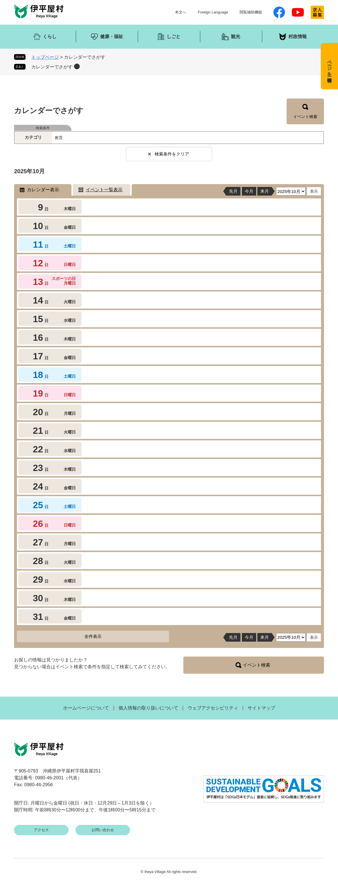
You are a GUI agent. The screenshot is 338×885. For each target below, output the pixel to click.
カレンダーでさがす (52, 66)
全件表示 (93, 636)
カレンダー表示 (43, 189)
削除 (77, 66)
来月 (264, 191)
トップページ (45, 57)
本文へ (180, 12)
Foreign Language (213, 12)
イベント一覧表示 (104, 189)
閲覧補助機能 (251, 12)
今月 (249, 191)
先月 (233, 191)
